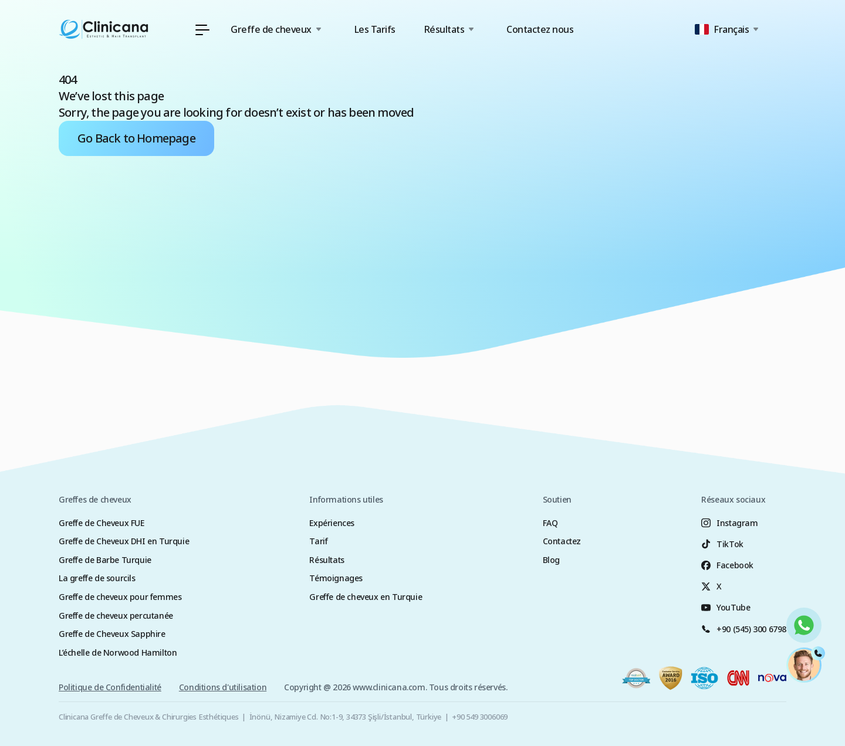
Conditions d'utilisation (222, 690)
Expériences (331, 522)
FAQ (550, 522)
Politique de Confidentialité (110, 690)
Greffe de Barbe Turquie (105, 559)
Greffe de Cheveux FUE (101, 522)
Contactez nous (539, 29)
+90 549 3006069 (480, 716)
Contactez (562, 541)
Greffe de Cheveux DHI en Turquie (124, 541)
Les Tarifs (375, 29)
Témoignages (336, 578)
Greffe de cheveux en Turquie (365, 596)
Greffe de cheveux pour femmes (120, 596)
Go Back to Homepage (136, 138)
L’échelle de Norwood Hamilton (118, 652)
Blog (551, 559)
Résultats (326, 559)
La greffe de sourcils (97, 578)
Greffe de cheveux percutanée (116, 615)
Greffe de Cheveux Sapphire (112, 633)
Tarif (318, 541)
